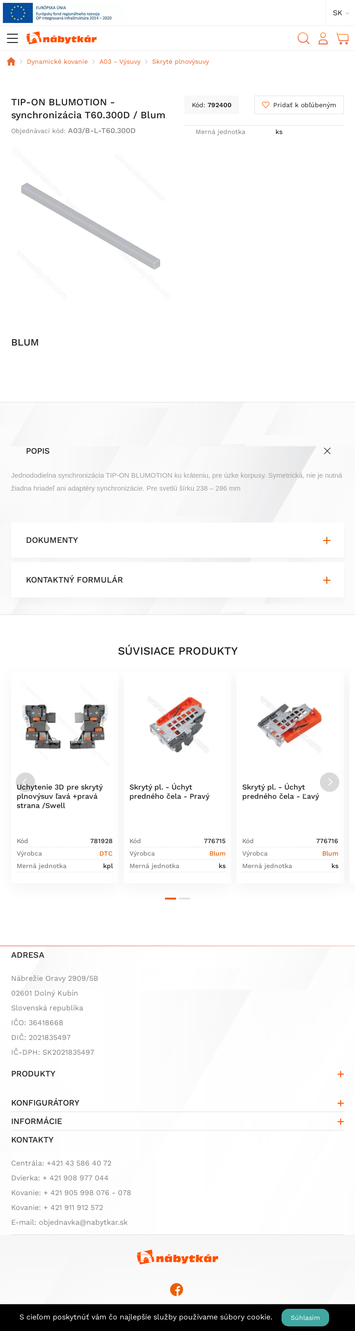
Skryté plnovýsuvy (180, 61)
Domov (11, 61)
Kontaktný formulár (74, 579)
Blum (217, 853)
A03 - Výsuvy (120, 61)
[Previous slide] (25, 782)
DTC (106, 853)
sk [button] (338, 12)
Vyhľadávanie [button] (304, 38)
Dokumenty (52, 540)
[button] (170, 898)
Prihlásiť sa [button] (323, 38)
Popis (38, 451)
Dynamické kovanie (57, 61)
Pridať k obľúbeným (304, 105)
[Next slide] (329, 782)
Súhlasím (305, 1317)
